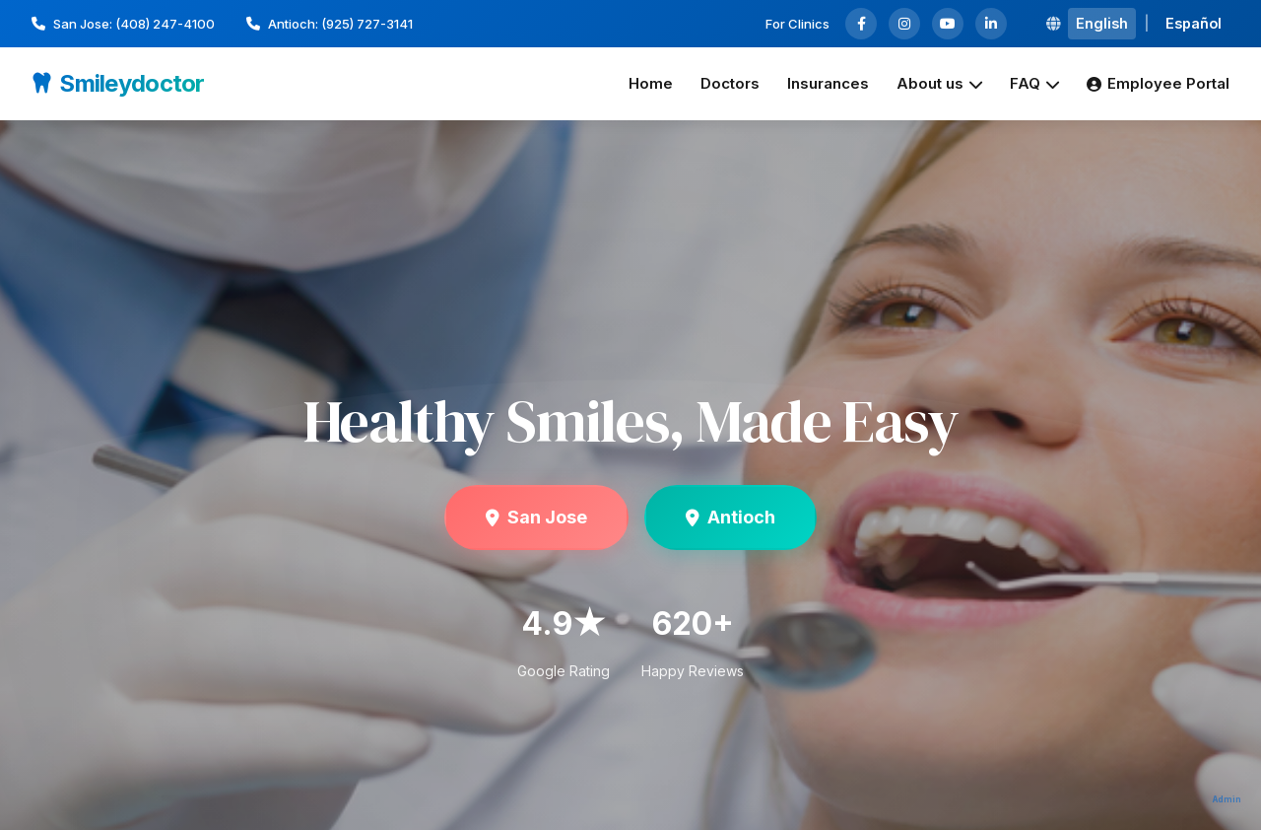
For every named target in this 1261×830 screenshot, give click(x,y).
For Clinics (797, 24)
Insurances (828, 83)
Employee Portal (1158, 83)
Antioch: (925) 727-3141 (329, 24)
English (1102, 23)
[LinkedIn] (991, 23)
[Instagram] (904, 23)
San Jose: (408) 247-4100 (123, 24)
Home (651, 83)
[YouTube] (947, 23)
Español (1193, 23)
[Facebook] (861, 23)
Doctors (730, 83)
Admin (1227, 799)
